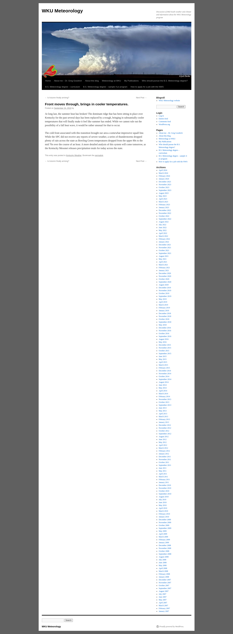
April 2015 (163, 362)
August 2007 (164, 591)
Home (48, 81)
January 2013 (164, 422)
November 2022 (165, 213)
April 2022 (163, 233)
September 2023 (165, 190)
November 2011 (165, 459)
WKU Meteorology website (169, 100)
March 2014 (163, 393)
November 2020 (165, 276)
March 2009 (163, 537)
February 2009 (164, 540)
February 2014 (164, 396)
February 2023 (164, 204)
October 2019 (164, 293)
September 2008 (165, 554)
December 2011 (165, 456)
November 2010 (165, 488)
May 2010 (163, 505)
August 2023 (164, 193)
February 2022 (164, 239)
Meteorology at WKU (111, 81)
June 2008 (163, 562)
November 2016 (165, 330)
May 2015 (163, 359)
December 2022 (165, 210)
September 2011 (165, 465)
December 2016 (165, 328)
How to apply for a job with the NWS (147, 87)
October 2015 (164, 351)
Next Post (141, 98)
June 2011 (163, 468)
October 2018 (164, 319)
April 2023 (163, 199)
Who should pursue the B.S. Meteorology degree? (165, 81)
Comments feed (165, 121)
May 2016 (163, 342)
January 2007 (164, 611)
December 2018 (165, 313)
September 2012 (165, 434)
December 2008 (165, 545)
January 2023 (164, 207)
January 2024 (164, 179)
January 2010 (164, 517)
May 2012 (163, 442)
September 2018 (165, 322)
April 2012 (163, 445)
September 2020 (165, 282)
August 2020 (164, 285)
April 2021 (163, 262)
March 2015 (163, 365)
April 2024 (163, 170)
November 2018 (165, 316)
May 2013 (163, 411)
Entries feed (163, 119)
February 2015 (164, 368)
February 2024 (164, 176)
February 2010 (164, 514)
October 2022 (164, 216)
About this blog (92, 81)
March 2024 (163, 173)
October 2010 (164, 491)
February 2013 (164, 419)
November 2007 (165, 582)
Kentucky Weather (73, 155)
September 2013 (165, 405)
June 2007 (163, 597)
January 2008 (164, 577)
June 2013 (163, 408)
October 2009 (164, 525)
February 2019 (164, 308)
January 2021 (164, 270)
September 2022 (165, 219)
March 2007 (163, 605)
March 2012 (163, 448)
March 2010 (163, 511)
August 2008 (164, 557)
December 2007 (165, 580)
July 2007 (162, 594)
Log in (161, 116)
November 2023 (165, 184)
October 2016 (164, 333)
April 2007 (163, 603)
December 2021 (165, 245)
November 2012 (165, 428)
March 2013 (163, 416)
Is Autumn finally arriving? (57, 98)
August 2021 (164, 256)
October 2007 (164, 585)
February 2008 (164, 574)
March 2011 (163, 477)
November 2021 (165, 247)
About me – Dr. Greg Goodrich (68, 81)
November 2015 (165, 348)
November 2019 (165, 290)
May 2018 (163, 325)
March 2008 (163, 571)
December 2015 (165, 345)
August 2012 (164, 436)
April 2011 (163, 474)
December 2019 (165, 288)
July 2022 (162, 225)
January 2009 (164, 542)
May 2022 (163, 230)
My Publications (131, 81)
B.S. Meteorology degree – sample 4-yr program (105, 87)
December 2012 (165, 425)
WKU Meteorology (62, 10)
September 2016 (165, 336)
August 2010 (164, 497)
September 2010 (165, 494)
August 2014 (164, 382)
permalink (99, 155)
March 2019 (163, 305)
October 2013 (164, 402)
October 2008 (164, 551)
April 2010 (163, 508)
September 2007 (165, 588)
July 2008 (162, 560)
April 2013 (163, 414)
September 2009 (165, 528)
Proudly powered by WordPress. (172, 626)
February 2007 (164, 608)
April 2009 (163, 534)
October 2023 (164, 187)
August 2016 (164, 339)
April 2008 (163, 568)
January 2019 (164, 310)
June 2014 (163, 385)
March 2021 (163, 265)
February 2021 (164, 267)
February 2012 (164, 451)
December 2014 (165, 371)
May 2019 (163, 299)
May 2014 (163, 388)
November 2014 (165, 373)
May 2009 (163, 531)
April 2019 (163, 302)
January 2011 (164, 482)
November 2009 (165, 522)
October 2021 (164, 250)
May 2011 (163, 471)
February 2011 (164, 479)
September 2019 (165, 296)
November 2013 (165, 399)
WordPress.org (164, 124)
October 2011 (164, 462)
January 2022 (164, 242)
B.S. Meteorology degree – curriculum (62, 87)
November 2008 (165, 548)
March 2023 (163, 202)
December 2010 (165, 485)
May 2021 (163, 259)
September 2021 (165, 253)
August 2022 (164, 222)
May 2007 (163, 600)
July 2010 (162, 499)
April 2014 (163, 391)
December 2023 (165, 182)
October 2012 (164, 431)
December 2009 (165, 519)
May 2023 (163, 196)
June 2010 (163, 502)
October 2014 (164, 376)
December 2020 (165, 273)
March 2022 (163, 236)
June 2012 (163, 439)
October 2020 (164, 279)
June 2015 (163, 356)
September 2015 (165, 353)
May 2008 (163, 565)
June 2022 (163, 227)
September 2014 (165, 379)
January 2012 (164, 454)
